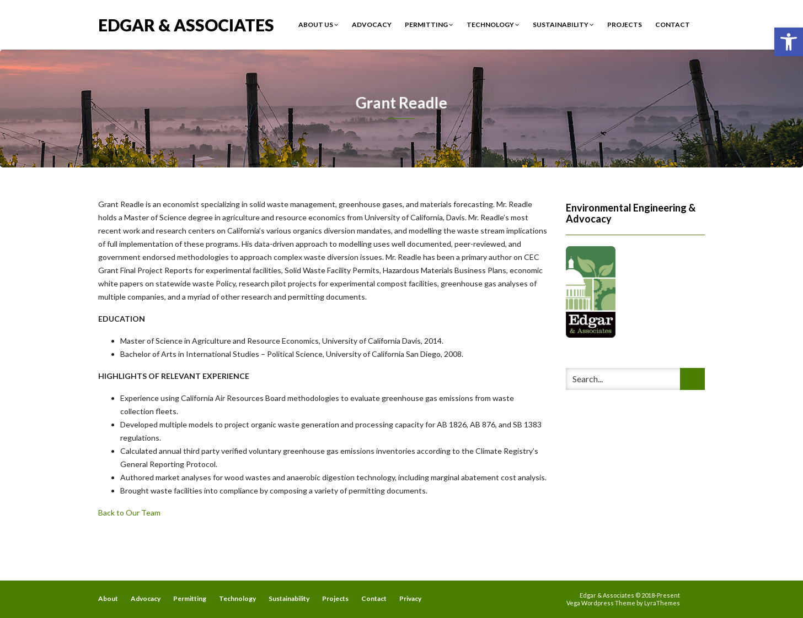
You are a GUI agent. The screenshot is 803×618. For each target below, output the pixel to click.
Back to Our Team (129, 512)
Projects (624, 24)
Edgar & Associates (186, 24)
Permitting (429, 24)
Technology (493, 24)
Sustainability (563, 24)
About (108, 598)
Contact (672, 24)
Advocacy (372, 24)
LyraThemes (662, 602)
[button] (788, 42)
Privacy (410, 598)
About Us (318, 24)
